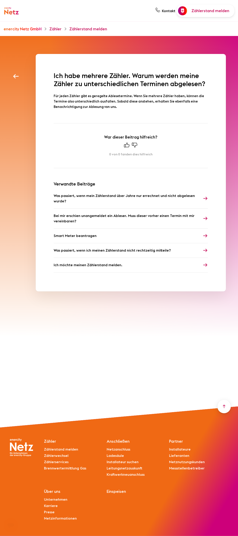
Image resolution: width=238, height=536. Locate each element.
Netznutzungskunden (187, 462)
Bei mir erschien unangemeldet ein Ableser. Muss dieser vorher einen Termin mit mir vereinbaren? (124, 218)
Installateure (180, 449)
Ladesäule (115, 456)
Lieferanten (179, 456)
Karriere (51, 506)
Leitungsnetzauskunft (124, 468)
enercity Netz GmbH (23, 29)
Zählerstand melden (88, 29)
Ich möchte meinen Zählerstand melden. (88, 265)
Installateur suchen (123, 462)
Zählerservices (56, 462)
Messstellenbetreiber (187, 468)
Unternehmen (55, 499)
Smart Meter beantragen (75, 236)
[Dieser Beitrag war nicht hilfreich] (135, 146)
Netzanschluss (118, 449)
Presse (49, 512)
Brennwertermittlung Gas (65, 468)
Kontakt (168, 11)
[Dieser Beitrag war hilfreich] (127, 146)
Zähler (55, 29)
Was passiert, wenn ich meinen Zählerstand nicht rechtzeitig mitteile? (112, 250)
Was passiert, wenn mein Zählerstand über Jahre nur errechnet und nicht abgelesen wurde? (124, 198)
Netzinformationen (60, 518)
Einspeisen (116, 491)
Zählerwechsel (56, 456)
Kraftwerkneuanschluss (126, 474)
